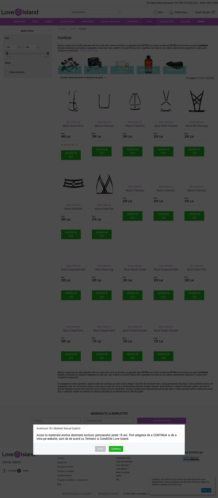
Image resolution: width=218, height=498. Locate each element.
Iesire (100, 448)
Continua (116, 448)
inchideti (180, 429)
